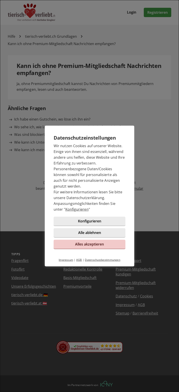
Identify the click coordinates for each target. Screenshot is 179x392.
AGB (79, 260)
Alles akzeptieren (89, 244)
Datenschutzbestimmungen (102, 260)
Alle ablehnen (89, 232)
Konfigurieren (77, 209)
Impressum (66, 260)
